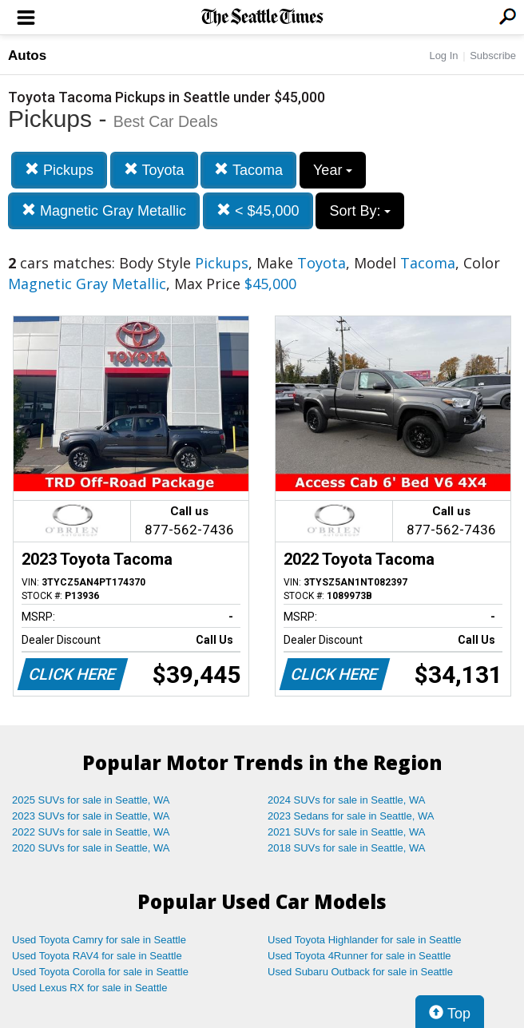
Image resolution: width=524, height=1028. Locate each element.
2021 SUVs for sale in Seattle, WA (347, 832)
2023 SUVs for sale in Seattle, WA (91, 816)
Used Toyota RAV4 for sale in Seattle (97, 956)
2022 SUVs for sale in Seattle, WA (91, 832)
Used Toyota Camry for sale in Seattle (99, 940)
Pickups (59, 169)
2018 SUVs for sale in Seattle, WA (347, 848)
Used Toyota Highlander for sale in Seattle (365, 940)
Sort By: (360, 211)
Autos (27, 55)
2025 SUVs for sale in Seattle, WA (91, 800)
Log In (443, 56)
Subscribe (493, 56)
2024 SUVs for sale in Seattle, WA (347, 800)
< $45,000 (258, 210)
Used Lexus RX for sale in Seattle (89, 988)
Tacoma (248, 169)
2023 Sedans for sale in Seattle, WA (351, 816)
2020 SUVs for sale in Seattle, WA (91, 848)
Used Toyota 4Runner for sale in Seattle (359, 956)
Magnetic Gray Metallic (104, 210)
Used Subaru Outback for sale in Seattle (360, 972)
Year (332, 170)
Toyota (154, 169)
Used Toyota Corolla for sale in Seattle (100, 972)
